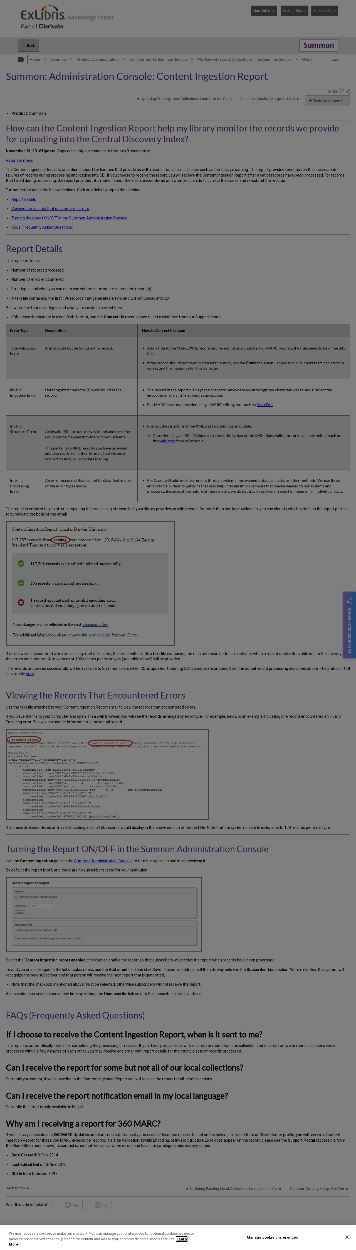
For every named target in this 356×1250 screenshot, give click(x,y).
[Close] (347, 1237)
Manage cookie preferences (272, 1237)
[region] (178, 1237)
